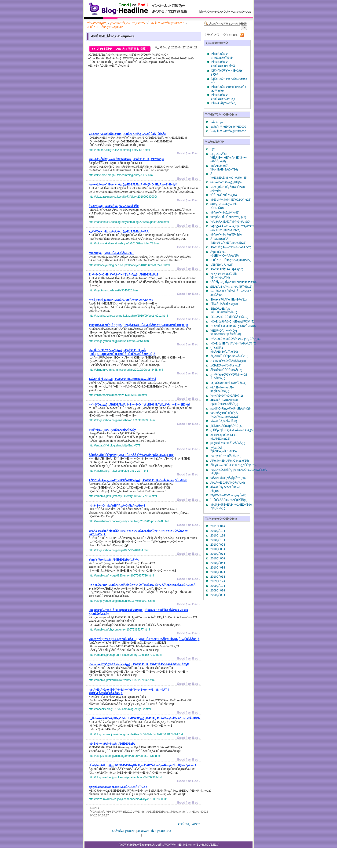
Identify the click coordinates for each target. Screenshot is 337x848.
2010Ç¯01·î (217, 576)
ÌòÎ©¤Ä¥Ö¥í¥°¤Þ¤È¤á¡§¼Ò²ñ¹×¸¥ (223, 97)
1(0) (212, 149)
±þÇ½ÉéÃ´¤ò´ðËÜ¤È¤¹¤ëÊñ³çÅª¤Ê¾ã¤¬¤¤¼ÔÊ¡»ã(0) (228, 157)
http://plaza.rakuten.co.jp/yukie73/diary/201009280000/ (123, 196)
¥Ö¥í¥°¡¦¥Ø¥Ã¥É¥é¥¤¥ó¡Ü (137, 844)
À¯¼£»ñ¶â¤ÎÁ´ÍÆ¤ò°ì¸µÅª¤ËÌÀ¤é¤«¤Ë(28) (228, 240)
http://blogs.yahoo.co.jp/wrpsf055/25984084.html (119, 550)
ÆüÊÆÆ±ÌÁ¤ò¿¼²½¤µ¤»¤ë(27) (230, 260)
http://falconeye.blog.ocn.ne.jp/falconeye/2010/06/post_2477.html (129, 265)
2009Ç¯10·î (217, 585)
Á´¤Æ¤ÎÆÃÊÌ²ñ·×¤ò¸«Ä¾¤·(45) (228, 175)
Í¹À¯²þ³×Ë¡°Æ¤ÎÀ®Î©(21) (226, 456)
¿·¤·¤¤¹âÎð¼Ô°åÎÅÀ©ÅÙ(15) (228, 360)
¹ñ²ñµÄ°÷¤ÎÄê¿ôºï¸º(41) (224, 212)
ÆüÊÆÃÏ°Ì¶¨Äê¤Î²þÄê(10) (226, 269)
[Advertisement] (124, 100)
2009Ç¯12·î (217, 581)
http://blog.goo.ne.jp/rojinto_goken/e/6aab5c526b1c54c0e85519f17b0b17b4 (136, 734)
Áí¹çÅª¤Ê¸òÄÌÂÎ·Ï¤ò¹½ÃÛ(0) (227, 482)
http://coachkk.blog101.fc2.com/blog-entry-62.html (120, 709)
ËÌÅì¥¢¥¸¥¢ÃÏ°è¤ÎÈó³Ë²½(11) (228, 299)
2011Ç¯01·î (217, 526)
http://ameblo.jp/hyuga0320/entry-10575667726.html (121, 575)
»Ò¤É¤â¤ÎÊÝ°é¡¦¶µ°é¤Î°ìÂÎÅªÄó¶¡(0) (233, 343)
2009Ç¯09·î (217, 590)
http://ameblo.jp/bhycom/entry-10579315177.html (119, 629)
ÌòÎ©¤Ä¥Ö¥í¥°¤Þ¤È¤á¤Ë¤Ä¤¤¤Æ (216, 12)
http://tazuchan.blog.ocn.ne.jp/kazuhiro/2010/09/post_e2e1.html (128, 315)
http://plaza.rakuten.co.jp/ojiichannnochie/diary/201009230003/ (128, 799)
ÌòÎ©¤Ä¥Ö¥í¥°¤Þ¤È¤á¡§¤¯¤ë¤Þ (222, 55)
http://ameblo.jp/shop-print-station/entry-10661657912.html (125, 654)
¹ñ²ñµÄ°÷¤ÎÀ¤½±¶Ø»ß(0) (226, 234)
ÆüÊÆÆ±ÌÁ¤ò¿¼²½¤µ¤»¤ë (105, 27)
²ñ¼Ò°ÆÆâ (244, 12)
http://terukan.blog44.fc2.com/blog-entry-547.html (119, 150)
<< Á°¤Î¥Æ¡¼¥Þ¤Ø (123, 831)
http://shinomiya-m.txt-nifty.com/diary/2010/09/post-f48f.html (126, 369)
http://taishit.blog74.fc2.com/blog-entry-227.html (118, 470)
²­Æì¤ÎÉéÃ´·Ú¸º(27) (221, 264)
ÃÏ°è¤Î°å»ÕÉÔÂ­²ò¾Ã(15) (226, 370)
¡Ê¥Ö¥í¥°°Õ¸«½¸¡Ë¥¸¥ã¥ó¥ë (127, 23)
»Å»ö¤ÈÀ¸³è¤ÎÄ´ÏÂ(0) (223, 421)
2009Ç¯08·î (217, 595)
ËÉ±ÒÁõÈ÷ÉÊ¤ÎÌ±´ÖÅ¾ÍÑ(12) (229, 317)
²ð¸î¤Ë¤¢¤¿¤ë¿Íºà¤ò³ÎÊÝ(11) (228, 382)
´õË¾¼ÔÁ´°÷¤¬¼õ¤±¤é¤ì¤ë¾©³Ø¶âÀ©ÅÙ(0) (225, 332)
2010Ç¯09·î (217, 544)
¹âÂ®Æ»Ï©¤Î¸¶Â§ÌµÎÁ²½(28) (227, 478)
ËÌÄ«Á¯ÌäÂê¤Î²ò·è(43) (224, 304)
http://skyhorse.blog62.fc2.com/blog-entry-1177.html (121, 175)
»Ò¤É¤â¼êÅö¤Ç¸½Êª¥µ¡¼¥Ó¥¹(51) (233, 321)
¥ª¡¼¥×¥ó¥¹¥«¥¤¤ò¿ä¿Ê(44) (228, 495)
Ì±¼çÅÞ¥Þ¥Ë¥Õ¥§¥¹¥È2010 (166, 23)
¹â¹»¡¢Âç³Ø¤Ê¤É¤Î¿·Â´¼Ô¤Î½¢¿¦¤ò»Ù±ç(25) (224, 414)
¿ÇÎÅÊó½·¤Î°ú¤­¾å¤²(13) (225, 365)
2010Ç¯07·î (217, 553)
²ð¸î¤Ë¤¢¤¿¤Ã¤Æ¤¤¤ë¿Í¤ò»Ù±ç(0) (222, 389)
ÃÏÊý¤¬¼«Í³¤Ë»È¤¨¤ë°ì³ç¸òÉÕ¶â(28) (233, 465)
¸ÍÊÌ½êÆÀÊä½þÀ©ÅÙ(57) (227, 426)
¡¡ (127, 134)
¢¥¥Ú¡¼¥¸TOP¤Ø (189, 824)
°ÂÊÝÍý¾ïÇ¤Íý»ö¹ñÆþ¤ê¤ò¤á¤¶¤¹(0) (233, 282)
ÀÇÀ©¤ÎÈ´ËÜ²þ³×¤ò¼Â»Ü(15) (229, 356)
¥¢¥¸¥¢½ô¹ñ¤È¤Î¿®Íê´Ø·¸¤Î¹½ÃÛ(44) (224, 275)
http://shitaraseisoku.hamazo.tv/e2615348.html (118, 395)
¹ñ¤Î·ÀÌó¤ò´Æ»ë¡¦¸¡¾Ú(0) (226, 182)
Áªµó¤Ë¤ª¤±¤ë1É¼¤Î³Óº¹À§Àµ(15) (224, 253)
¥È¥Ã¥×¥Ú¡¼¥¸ (97, 23)
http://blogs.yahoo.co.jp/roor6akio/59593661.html (119, 341)
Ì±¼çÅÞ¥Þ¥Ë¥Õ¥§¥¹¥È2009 (228, 126)
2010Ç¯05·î (217, 563)
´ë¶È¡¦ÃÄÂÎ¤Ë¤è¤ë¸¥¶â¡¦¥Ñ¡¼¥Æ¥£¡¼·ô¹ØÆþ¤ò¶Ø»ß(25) (232, 228)
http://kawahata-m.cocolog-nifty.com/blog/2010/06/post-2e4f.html (129, 521)
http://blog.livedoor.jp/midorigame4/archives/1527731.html (125, 755)
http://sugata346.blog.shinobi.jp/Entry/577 (114, 445)
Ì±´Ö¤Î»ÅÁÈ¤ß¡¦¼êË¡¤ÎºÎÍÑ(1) (228, 500)
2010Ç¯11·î (217, 535)
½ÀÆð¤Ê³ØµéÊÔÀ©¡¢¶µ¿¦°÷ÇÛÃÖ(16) (235, 339)
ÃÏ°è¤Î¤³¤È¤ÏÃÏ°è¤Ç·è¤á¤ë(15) (229, 460)
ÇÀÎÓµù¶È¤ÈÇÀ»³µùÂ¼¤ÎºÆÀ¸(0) (231, 430)
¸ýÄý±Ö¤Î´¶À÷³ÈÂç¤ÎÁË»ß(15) (223, 449)
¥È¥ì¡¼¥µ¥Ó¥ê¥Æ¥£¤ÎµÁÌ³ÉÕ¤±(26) (223, 436)
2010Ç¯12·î (217, 531)
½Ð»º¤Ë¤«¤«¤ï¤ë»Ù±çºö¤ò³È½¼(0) (233, 326)
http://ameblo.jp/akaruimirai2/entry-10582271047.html (122, 680)
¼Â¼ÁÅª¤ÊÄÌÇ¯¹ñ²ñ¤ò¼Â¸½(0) (230, 221)
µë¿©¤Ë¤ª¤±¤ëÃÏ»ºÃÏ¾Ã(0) (227, 443)
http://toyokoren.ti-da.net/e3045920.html (113, 290)
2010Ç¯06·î (217, 558)
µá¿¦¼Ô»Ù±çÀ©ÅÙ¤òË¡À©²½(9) (231, 408)
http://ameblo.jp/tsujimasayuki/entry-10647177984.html (123, 496)
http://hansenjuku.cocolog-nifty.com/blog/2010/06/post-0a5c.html (129, 222)
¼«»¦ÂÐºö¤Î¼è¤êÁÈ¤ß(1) (226, 395)
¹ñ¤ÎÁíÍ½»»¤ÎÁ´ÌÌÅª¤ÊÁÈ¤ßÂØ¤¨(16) (224, 167)
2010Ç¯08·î (217, 549)
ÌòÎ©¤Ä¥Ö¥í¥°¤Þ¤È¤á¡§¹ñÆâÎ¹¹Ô (223, 64)
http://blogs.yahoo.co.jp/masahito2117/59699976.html (122, 600)
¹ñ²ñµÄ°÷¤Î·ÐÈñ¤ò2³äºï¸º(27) (228, 217)
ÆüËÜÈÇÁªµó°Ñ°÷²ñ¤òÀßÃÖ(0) (230, 247)
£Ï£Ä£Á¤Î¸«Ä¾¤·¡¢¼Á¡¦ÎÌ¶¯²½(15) (231, 286)
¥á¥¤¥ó (142, 831)
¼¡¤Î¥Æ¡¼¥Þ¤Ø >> (159, 831)
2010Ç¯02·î (217, 572)
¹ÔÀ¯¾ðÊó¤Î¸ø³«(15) (223, 195)
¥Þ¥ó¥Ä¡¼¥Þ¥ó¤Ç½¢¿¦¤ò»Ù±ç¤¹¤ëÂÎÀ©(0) (224, 402)
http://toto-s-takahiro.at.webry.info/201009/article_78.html (124, 243)
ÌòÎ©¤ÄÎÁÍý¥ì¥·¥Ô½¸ (223, 103)
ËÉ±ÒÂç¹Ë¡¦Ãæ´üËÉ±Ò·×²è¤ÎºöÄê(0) (223, 310)
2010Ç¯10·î (217, 540)
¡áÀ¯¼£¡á (216, 122)
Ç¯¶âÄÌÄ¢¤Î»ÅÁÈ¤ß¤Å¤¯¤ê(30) (224, 349)
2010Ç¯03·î (217, 567)
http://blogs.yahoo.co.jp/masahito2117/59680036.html (122, 420)
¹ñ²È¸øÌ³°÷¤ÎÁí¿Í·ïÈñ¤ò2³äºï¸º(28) (230, 199)
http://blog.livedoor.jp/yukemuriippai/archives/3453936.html (125, 777)
